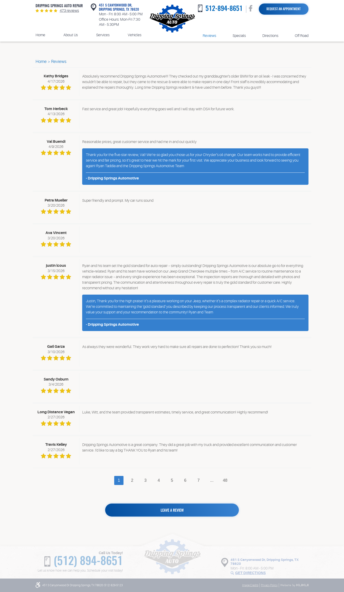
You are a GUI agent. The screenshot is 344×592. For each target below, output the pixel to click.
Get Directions (250, 573)
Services (103, 35)
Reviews (209, 36)
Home (40, 35)
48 (225, 480)
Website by (294, 585)
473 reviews (69, 11)
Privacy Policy (269, 585)
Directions (270, 36)
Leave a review (172, 510)
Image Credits (250, 585)
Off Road (301, 36)
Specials (239, 36)
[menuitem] (40, 35)
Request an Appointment (283, 9)
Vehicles (134, 35)
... (212, 480)
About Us (70, 35)
